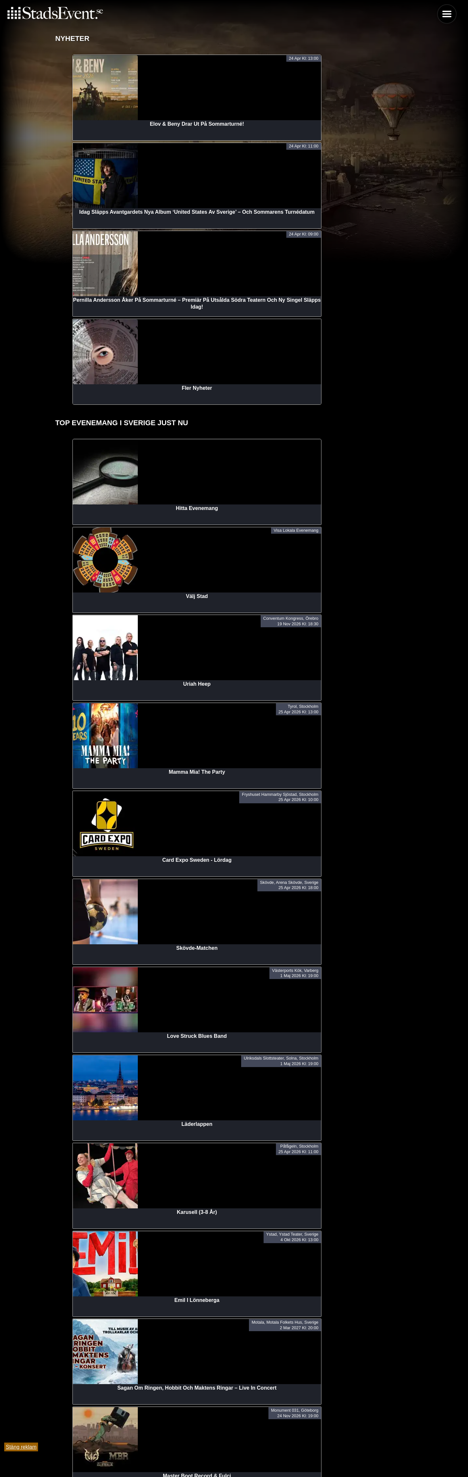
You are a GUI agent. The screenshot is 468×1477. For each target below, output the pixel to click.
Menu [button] (447, 14)
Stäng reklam (21, 1447)
